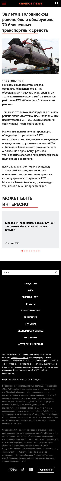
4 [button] (29, 251)
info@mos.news (8, 373)
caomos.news (30, 3)
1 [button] (22, 251)
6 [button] (34, 251)
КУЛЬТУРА (30, 324)
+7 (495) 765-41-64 (39, 370)
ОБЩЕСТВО (31, 283)
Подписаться (46, 469)
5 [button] (31, 251)
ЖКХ (30, 290)
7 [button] (36, 251)
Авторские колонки (30, 344)
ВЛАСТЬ (30, 304)
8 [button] (39, 251)
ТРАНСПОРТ (30, 317)
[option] (30, 229)
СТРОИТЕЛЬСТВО (30, 310)
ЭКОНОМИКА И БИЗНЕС (30, 331)
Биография (30, 337)
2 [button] (24, 251)
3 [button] (27, 251)
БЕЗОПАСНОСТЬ (30, 297)
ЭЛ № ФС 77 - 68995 (19, 357)
